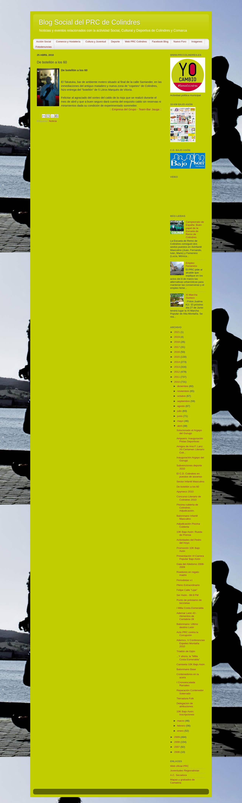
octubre (181, 396)
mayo (180, 421)
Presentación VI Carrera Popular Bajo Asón (190, 557)
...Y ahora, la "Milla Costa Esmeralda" (188, 658)
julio (179, 411)
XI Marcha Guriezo (191, 296)
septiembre (184, 401)
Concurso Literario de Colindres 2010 (189, 498)
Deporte (115, 41)
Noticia (53, 121)
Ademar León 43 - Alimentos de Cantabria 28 (187, 616)
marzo (181, 720)
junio (180, 416)
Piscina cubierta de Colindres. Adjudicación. (187, 507)
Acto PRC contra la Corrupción (187, 634)
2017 (177, 347)
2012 (177, 371)
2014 (177, 362)
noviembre (183, 391)
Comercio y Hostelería (68, 41)
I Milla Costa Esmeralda (190, 608)
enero (180, 730)
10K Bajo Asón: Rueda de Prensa (189, 533)
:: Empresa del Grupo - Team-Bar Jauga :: (136, 109)
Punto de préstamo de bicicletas (189, 601)
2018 (177, 341)
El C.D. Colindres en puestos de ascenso (189, 475)
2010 (177, 381)
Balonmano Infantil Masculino (187, 517)
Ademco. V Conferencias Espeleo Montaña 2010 (191, 643)
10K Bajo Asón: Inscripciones (185, 713)
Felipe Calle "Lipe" (187, 590)
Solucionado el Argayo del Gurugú (189, 432)
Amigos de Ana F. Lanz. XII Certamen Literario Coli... (190, 449)
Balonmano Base (186, 669)
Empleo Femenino (191, 264)
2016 (177, 351)
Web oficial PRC (179, 766)
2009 (177, 737)
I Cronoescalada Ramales (186, 684)
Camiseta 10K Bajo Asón (191, 664)
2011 (177, 376)
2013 (177, 366)
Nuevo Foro (179, 41)
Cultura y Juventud (95, 41)
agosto (181, 406)
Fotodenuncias (44, 46)
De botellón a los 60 (188, 486)
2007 (177, 746)
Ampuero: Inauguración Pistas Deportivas (190, 440)
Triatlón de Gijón (186, 651)
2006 (177, 752)
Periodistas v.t (184, 580)
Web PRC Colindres (136, 41)
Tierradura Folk (185, 698)
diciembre (183, 386)
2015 (177, 356)
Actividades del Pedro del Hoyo (189, 541)
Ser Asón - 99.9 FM (188, 595)
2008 (177, 742)
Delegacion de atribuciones (185, 705)
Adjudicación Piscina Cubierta (188, 525)
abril (180, 425)
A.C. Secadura (178, 775)
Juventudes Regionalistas (184, 770)
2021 (177, 332)
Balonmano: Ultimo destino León (187, 626)
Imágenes (196, 41)
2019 (177, 337)
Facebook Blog (160, 41)
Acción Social (43, 41)
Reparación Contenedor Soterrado (190, 692)
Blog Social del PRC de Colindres (89, 22)
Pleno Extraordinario (188, 585)
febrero (181, 725)
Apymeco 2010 (185, 491)
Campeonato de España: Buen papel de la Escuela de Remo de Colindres (195, 229)
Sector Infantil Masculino (190, 481)
